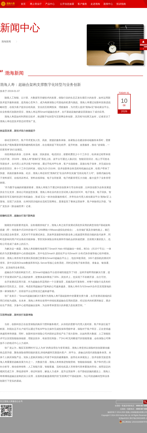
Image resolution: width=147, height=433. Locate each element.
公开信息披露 (67, 4)
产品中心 (50, 4)
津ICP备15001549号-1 (138, 418)
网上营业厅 (36, 4)
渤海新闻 (6, 41)
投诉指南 (121, 4)
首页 (23, 4)
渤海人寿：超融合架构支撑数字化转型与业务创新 (40, 84)
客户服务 (82, 4)
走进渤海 (95, 4)
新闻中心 (108, 4)
